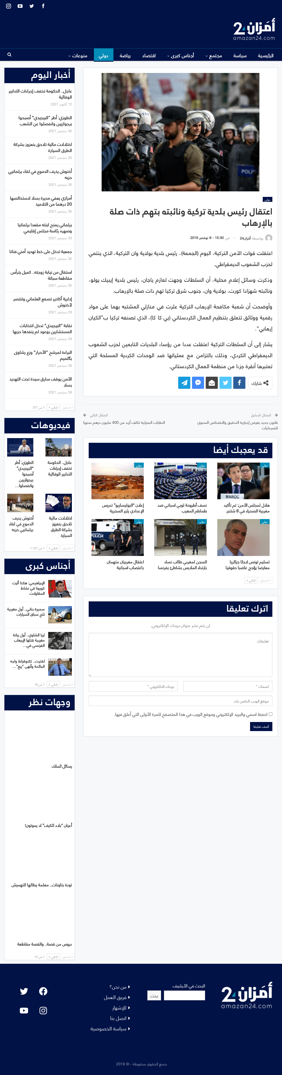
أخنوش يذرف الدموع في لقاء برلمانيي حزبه (40, 174)
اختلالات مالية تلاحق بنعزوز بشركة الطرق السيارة (42, 147)
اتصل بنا (118, 1017)
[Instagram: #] (43, 1010)
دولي (104, 55)
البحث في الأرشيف (189, 985)
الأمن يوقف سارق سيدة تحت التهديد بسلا (40, 381)
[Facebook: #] (43, 991)
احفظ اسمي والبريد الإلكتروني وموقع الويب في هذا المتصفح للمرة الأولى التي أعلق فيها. (190, 714)
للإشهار (119, 1007)
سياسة (240, 55)
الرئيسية (266, 55)
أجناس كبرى (182, 55)
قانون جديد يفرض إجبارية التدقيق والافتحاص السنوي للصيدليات (237, 425)
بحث (154, 995)
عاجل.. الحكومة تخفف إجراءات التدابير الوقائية (40, 93)
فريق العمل (115, 996)
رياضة (125, 55)
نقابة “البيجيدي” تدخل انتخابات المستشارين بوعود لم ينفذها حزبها (42, 328)
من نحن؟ (117, 986)
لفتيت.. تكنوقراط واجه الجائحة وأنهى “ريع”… (27, 663)
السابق (265, 580)
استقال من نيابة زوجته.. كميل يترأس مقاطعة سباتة (41, 275)
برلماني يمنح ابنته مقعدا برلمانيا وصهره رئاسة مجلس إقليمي (45, 227)
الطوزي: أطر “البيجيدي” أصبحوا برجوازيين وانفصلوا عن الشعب (45, 120)
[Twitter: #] (24, 991)
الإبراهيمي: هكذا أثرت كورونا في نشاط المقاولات (28, 587)
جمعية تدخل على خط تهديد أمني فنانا (40, 251)
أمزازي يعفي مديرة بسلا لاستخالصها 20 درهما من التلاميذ (41, 201)
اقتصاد (149, 55)
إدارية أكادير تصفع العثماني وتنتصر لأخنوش (42, 301)
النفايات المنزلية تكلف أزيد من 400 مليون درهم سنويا (124, 422)
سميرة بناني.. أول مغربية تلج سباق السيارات (26, 611)
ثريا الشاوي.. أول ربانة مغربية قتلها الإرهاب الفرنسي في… (29, 639)
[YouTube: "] (24, 1010)
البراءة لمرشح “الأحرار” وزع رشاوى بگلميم (43, 355)
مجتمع (215, 55)
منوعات (80, 55)
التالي (250, 580)
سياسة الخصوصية (108, 1028)
